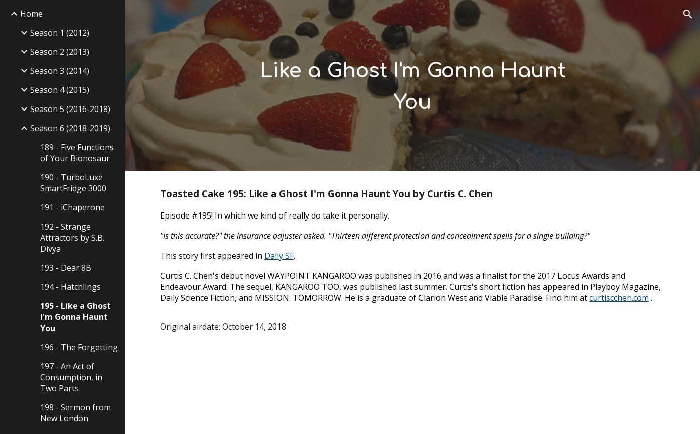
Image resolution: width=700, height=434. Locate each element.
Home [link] (31, 13)
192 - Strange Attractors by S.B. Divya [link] (72, 237)
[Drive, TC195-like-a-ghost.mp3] (237, 391)
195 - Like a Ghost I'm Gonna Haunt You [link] (75, 317)
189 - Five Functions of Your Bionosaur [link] (77, 153)
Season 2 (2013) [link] (59, 51)
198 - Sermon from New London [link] (75, 413)
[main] (413, 85)
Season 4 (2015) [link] (59, 89)
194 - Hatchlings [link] (70, 286)
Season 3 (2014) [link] (59, 70)
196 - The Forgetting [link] (79, 347)
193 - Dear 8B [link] (65, 267)
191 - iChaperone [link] (72, 207)
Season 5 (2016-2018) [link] (70, 109)
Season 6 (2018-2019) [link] (70, 128)
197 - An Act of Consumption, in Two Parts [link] (71, 377)
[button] (688, 14)
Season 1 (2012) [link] (59, 32)
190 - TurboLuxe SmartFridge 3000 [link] (73, 183)
